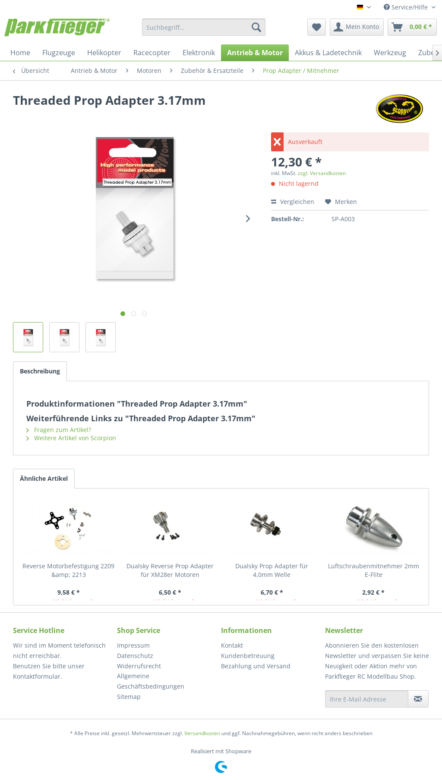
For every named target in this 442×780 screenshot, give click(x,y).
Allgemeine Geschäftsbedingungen (150, 681)
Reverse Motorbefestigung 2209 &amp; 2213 (68, 570)
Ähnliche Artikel (44, 478)
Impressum (133, 645)
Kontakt (232, 645)
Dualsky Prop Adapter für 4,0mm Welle (271, 570)
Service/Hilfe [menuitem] (406, 7)
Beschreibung (40, 371)
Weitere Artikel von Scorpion (71, 438)
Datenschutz (135, 656)
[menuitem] (204, 27)
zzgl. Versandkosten (322, 173)
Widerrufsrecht (139, 666)
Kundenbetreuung (248, 656)
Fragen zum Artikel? (58, 430)
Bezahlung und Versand (255, 666)
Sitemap (129, 696)
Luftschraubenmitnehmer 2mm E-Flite (373, 570)
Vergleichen (292, 201)
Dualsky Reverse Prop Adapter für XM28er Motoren (170, 570)
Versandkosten (202, 733)
